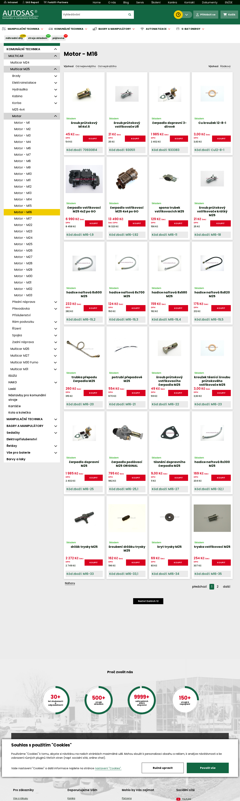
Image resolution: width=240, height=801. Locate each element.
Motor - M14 (23, 199)
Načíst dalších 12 (148, 601)
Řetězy (12, 446)
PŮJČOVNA (58, 38)
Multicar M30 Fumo (24, 362)
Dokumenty (210, 2)
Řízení (16, 328)
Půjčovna (127, 798)
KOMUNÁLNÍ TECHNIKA (23, 49)
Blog (126, 2)
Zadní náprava (23, 342)
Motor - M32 (23, 289)
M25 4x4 (18, 109)
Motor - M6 (22, 148)
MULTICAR (15, 56)
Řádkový (225, 66)
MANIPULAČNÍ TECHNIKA (25, 419)
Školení (155, 2)
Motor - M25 (23, 244)
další (226, 587)
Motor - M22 (23, 225)
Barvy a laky (16, 459)
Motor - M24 (23, 238)
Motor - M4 (22, 142)
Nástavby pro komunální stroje (27, 397)
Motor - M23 (23, 231)
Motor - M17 (23, 218)
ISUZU (12, 376)
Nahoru (70, 583)
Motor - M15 (23, 206)
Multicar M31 (19, 369)
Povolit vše (208, 768)
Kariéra (172, 2)
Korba (16, 103)
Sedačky (13, 432)
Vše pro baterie (18, 452)
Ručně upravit (163, 768)
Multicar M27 (19, 355)
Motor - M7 (22, 154)
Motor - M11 (22, 180)
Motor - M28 (23, 263)
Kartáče (14, 406)
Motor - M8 (22, 161)
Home (97, 2)
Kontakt (189, 2)
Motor (16, 116)
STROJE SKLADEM (37, 38)
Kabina (17, 96)
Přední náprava (23, 302)
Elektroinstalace (24, 82)
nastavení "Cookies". (108, 768)
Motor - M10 (23, 174)
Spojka (17, 335)
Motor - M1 (22, 122)
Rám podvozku (23, 322)
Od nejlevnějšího (86, 66)
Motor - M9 (22, 167)
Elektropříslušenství (22, 439)
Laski (12, 389)
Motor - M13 (23, 193)
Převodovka (21, 308)
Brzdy (16, 76)
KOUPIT (93, 138)
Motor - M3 (22, 135)
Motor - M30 (23, 276)
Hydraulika (20, 89)
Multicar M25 (20, 69)
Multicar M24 (19, 62)
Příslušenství (21, 315)
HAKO (12, 382)
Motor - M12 (23, 186)
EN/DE (228, 2)
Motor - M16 (23, 212)
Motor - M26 (23, 250)
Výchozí (69, 66)
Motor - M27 (23, 257)
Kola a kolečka (19, 412)
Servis (140, 2)
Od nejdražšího (107, 66)
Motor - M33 (23, 295)
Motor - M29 (23, 270)
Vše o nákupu (20, 798)
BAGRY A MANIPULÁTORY (25, 426)
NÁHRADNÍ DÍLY (14, 38)
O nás (112, 2)
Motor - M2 (22, 129)
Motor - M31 (23, 282)
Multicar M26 (19, 349)
